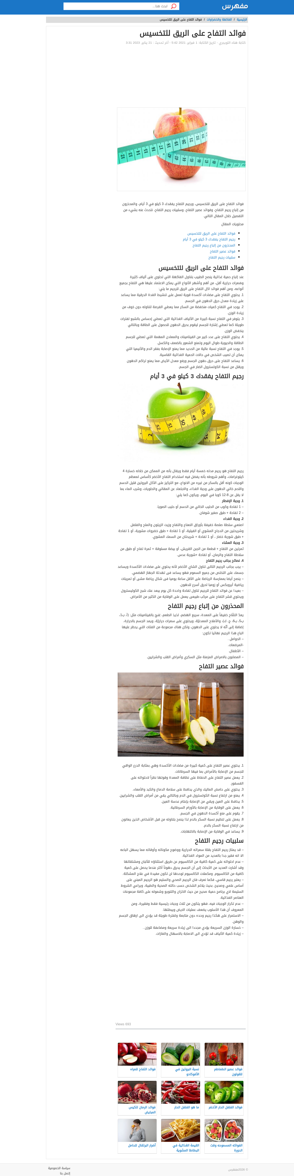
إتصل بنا (65, 1173)
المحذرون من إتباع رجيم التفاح (214, 245)
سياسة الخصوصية (59, 1168)
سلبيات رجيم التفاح (221, 257)
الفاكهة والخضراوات (219, 19)
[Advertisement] (181, 76)
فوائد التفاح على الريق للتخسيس (211, 233)
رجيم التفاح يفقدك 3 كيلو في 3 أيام (209, 239)
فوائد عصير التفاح (222, 251)
